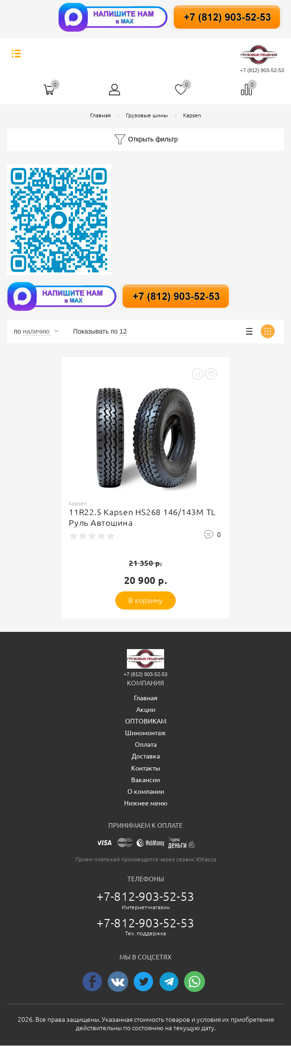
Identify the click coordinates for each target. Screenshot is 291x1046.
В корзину (145, 600)
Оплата (146, 744)
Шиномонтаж (145, 733)
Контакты (145, 768)
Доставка (146, 756)
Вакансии (145, 780)
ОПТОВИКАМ (145, 721)
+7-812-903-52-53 (145, 896)
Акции (145, 709)
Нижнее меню (145, 803)
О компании (145, 791)
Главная (146, 698)
